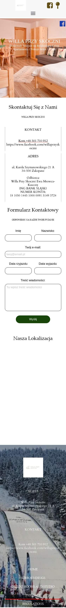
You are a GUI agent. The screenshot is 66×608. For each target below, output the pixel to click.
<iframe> (33, 390)
